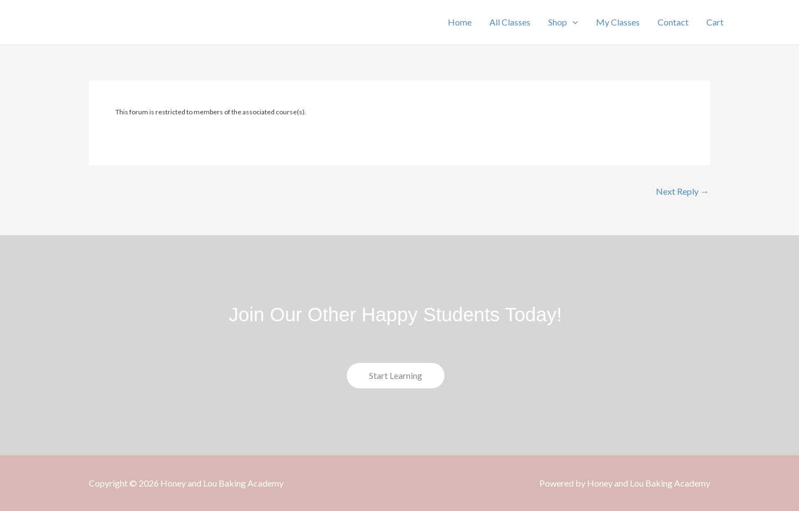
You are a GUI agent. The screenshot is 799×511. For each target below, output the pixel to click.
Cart (715, 22)
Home (460, 22)
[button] (572, 22)
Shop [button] (563, 22)
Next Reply (682, 191)
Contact (673, 22)
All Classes (509, 22)
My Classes (618, 22)
